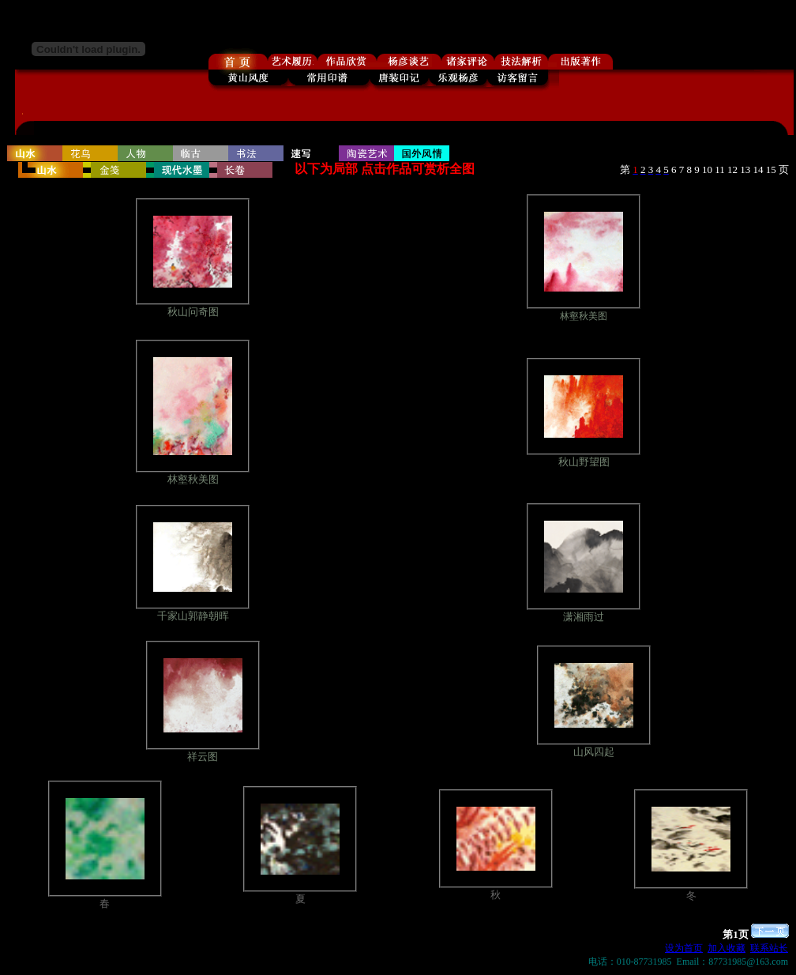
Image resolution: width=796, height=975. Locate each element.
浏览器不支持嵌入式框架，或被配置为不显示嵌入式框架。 (401, 76)
